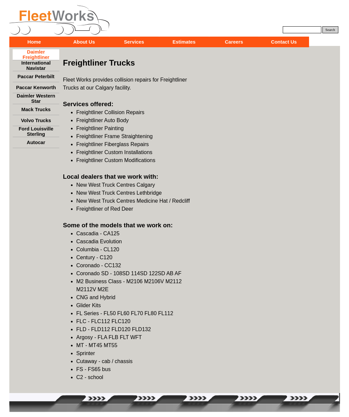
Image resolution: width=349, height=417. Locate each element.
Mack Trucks (36, 109)
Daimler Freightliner (36, 54)
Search (330, 30)
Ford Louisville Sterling (36, 131)
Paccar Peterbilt (36, 76)
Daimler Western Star (36, 98)
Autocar (36, 142)
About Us (84, 42)
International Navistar (36, 65)
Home (34, 42)
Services (134, 42)
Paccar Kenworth (36, 87)
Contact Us (284, 42)
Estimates (184, 42)
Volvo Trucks (36, 120)
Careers (234, 42)
